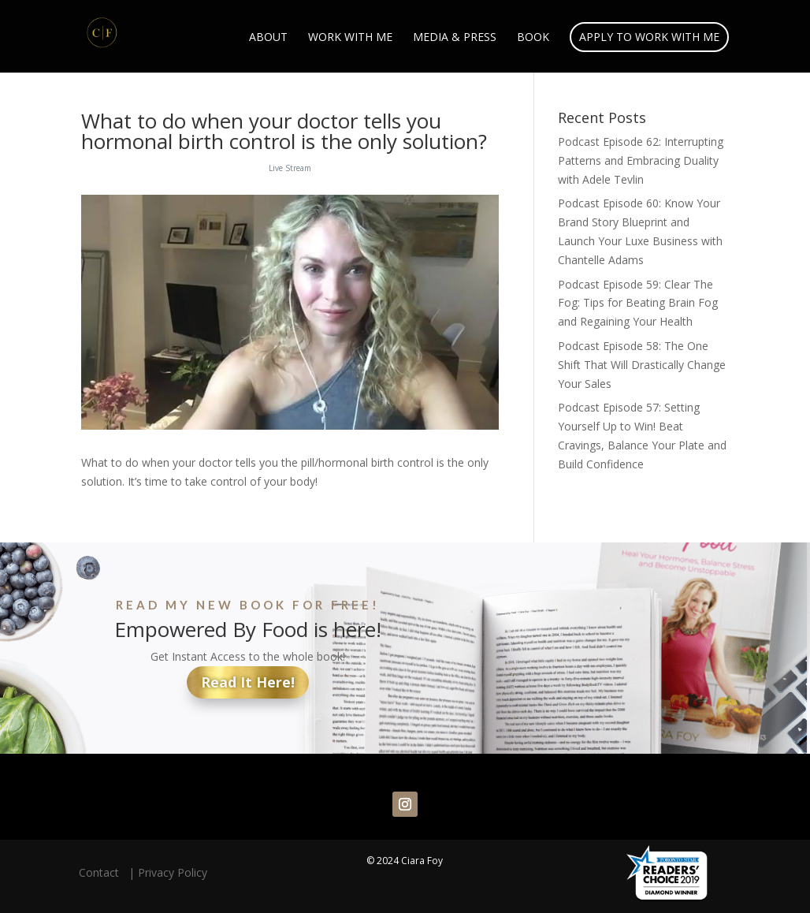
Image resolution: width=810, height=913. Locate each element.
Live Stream (290, 167)
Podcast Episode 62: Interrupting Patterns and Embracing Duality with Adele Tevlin (640, 160)
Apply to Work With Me (649, 36)
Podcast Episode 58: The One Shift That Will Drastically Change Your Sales (642, 364)
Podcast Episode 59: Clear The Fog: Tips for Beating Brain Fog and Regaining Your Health (638, 303)
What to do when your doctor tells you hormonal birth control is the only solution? (284, 130)
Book (533, 38)
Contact (102, 872)
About (268, 38)
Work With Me (350, 38)
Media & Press (454, 38)
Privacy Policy (172, 872)
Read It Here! (248, 682)
